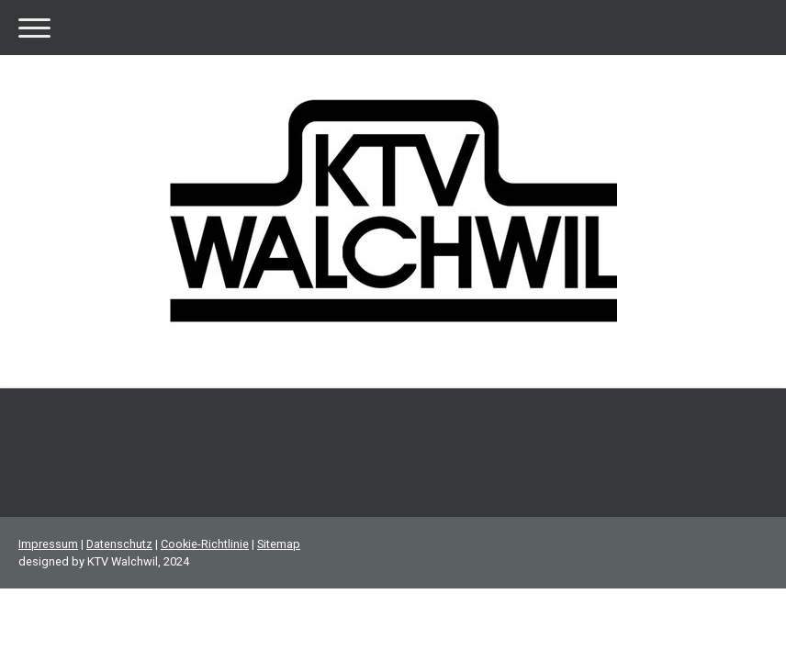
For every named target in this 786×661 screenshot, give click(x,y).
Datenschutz (119, 544)
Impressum (48, 544)
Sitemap (278, 544)
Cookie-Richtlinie (205, 544)
